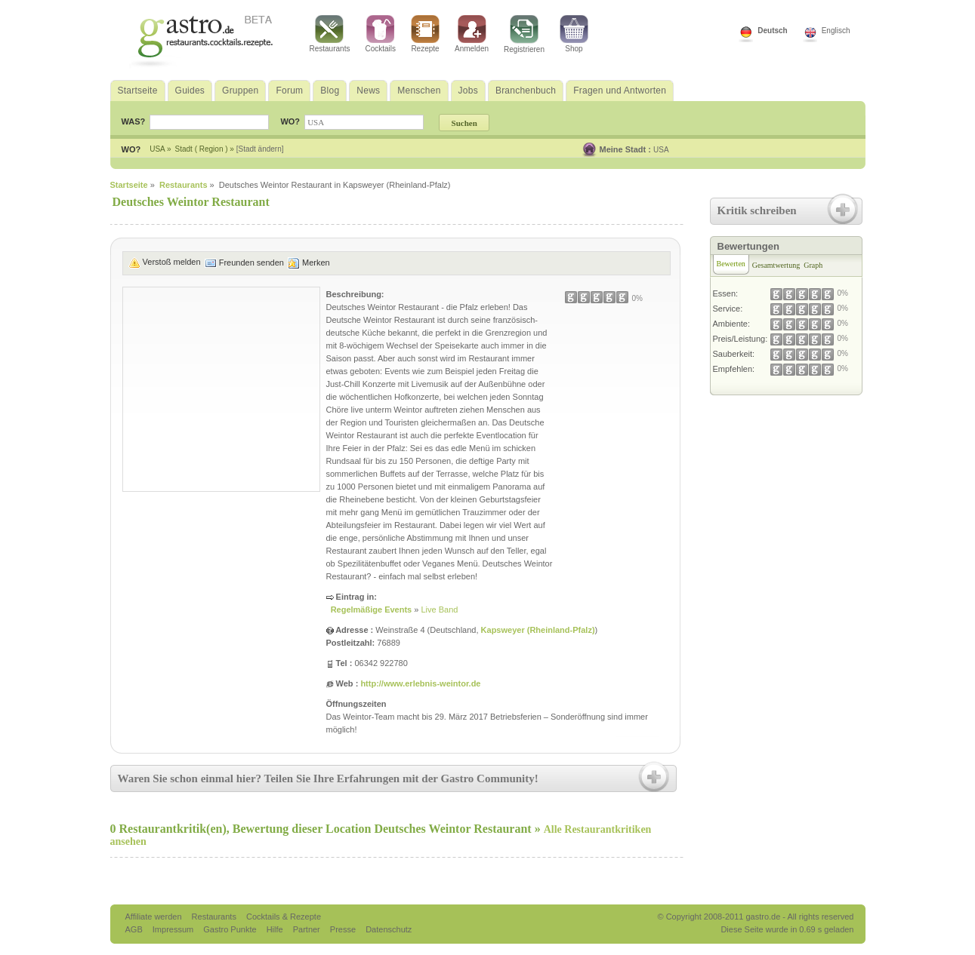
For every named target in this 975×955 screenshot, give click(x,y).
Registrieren (524, 34)
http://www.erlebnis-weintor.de (420, 683)
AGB (135, 929)
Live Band (439, 609)
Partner (307, 929)
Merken (316, 262)
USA (661, 150)
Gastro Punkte (230, 929)
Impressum (174, 929)
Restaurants (330, 34)
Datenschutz (389, 929)
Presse (343, 929)
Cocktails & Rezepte (283, 916)
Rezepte (425, 34)
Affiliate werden (154, 916)
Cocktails (380, 34)
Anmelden (472, 34)
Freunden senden (251, 262)
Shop (574, 34)
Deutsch (772, 30)
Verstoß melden (172, 261)
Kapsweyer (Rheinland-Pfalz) (538, 629)
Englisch (836, 30)
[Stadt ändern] (260, 149)
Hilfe (276, 929)
